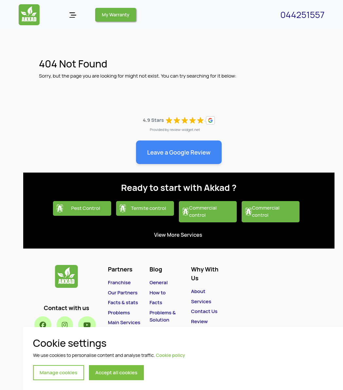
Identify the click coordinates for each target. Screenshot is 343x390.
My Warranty (115, 14)
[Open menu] (73, 14)
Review (199, 321)
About (198, 291)
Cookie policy (170, 355)
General (158, 282)
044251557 (302, 15)
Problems (119, 312)
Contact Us (204, 311)
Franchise (119, 282)
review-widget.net (185, 129)
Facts (155, 302)
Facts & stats (123, 302)
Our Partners (123, 292)
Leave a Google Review (179, 152)
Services (201, 301)
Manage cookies (58, 372)
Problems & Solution (162, 316)
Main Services (124, 322)
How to (157, 292)
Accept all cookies (116, 372)
